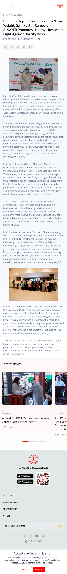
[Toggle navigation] (5, 5)
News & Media (17, 15)
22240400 (35, 541)
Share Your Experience (33, 526)
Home (5, 15)
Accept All (38, 569)
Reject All (25, 569)
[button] (25, 441)
